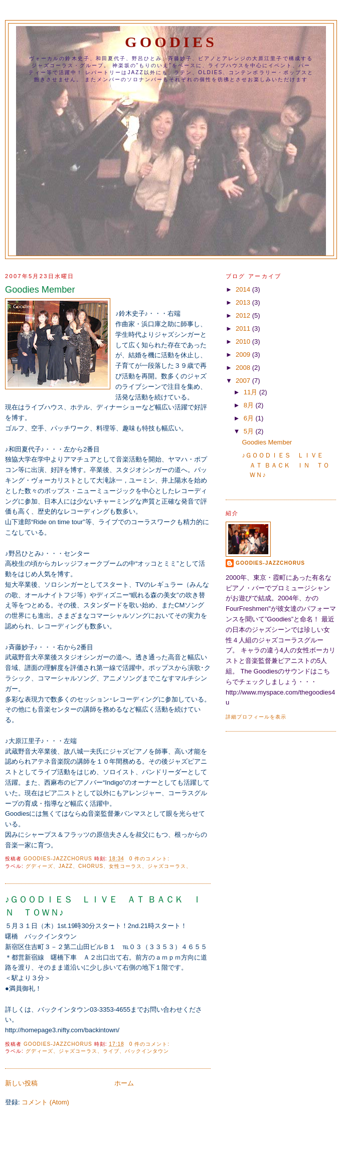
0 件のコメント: (150, 858)
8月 (250, 405)
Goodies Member (40, 290)
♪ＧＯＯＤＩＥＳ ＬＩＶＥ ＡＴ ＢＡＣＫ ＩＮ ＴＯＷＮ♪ (103, 905)
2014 (244, 289)
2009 (244, 354)
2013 (244, 302)
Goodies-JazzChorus (270, 563)
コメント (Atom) (45, 1102)
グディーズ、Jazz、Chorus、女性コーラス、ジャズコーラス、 (109, 866)
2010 (244, 341)
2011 (244, 328)
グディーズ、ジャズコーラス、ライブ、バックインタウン (97, 1051)
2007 (244, 380)
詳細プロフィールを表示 (256, 717)
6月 (250, 418)
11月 (251, 392)
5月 (250, 431)
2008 (244, 367)
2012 (244, 315)
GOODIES (171, 42)
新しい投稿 (21, 1083)
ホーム (124, 1083)
